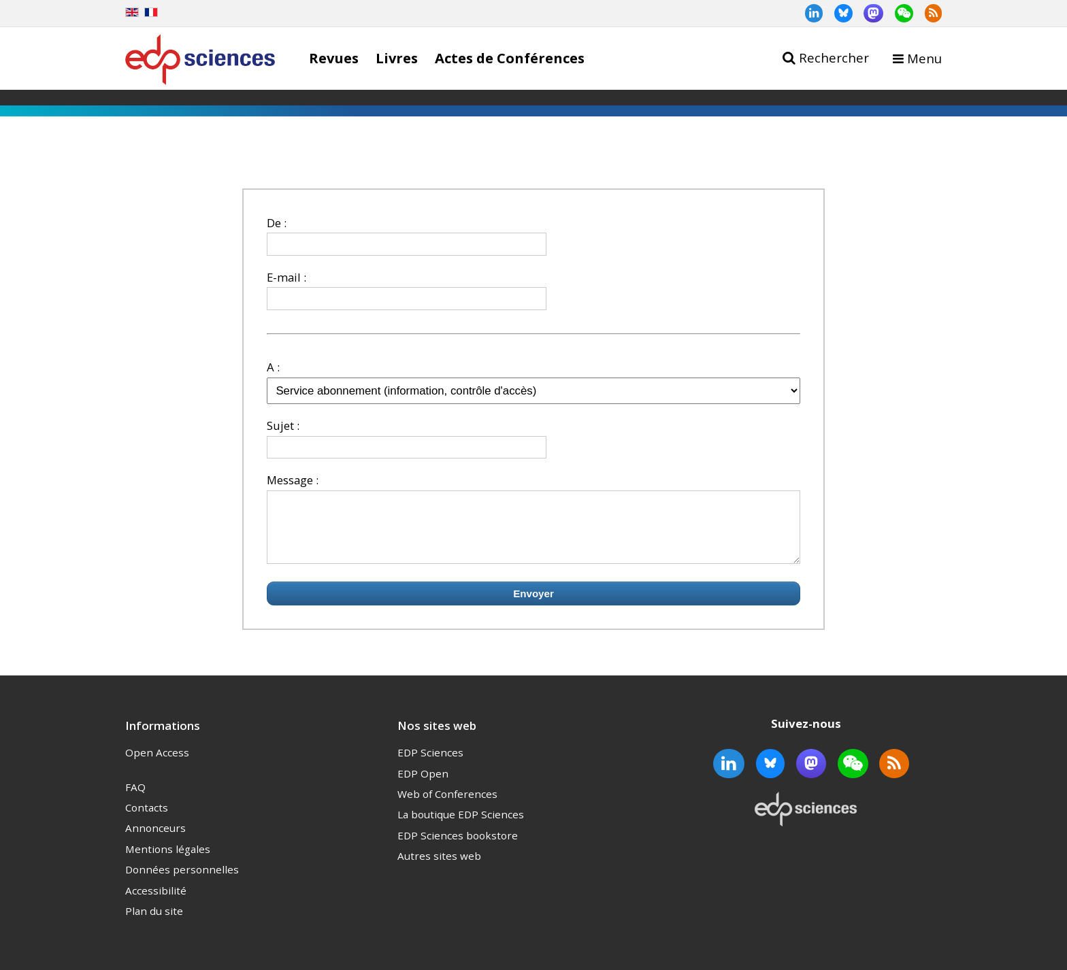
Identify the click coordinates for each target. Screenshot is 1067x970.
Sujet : (283, 425)
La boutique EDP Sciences (460, 826)
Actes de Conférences (510, 57)
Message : (292, 480)
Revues (334, 57)
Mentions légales (167, 861)
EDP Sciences (430, 764)
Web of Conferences (447, 806)
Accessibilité (155, 902)
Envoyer (533, 606)
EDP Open (422, 785)
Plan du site (154, 923)
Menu (924, 58)
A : (273, 367)
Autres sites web (439, 868)
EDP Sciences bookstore (457, 847)
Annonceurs (155, 840)
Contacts (146, 819)
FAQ (135, 799)
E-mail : (286, 277)
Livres (397, 57)
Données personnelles (182, 881)
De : (276, 223)
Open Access (157, 764)
